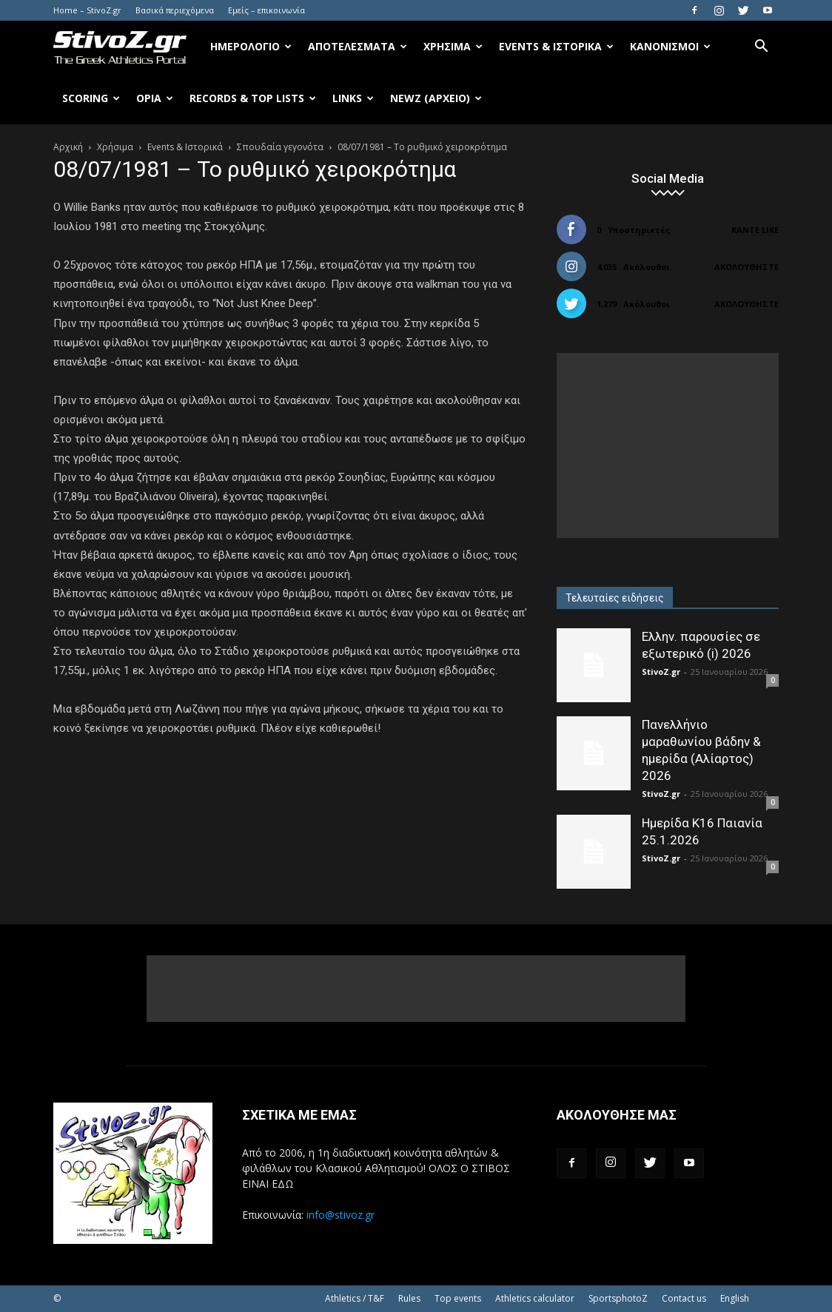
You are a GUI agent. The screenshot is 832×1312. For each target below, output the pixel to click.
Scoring (91, 98)
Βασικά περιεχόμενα (174, 10)
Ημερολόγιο (251, 46)
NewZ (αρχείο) (436, 98)
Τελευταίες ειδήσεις (615, 598)
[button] (761, 48)
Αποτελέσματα (357, 46)
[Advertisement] (668, 445)
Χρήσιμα (453, 46)
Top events (458, 1298)
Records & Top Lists (252, 98)
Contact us (684, 1298)
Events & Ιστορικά (556, 46)
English (734, 1298)
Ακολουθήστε (746, 266)
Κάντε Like (755, 229)
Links (353, 98)
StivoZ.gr (661, 671)
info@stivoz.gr (340, 1215)
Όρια (154, 98)
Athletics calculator (534, 1298)
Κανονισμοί (670, 46)
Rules (409, 1298)
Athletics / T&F (354, 1298)
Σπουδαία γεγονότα (280, 147)
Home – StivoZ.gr (87, 10)
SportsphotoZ (618, 1298)
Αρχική (68, 147)
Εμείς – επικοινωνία (266, 10)
